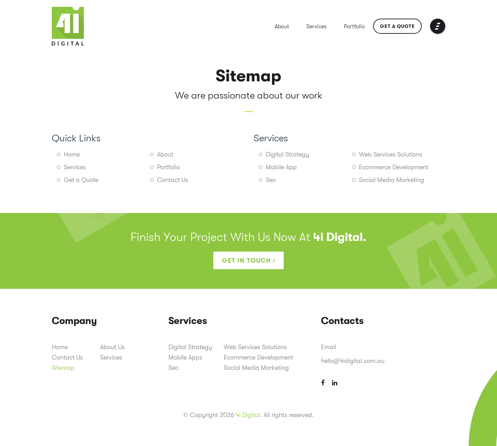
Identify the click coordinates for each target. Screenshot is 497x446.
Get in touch (246, 260)
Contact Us (172, 179)
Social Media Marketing (391, 179)
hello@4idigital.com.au (352, 360)
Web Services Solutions (390, 154)
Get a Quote (397, 26)
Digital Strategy (287, 154)
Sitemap (63, 367)
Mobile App (281, 167)
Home (72, 154)
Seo (271, 179)
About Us (112, 347)
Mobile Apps (185, 357)
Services (316, 26)
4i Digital (248, 415)
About (282, 26)
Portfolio (354, 26)
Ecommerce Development (393, 167)
